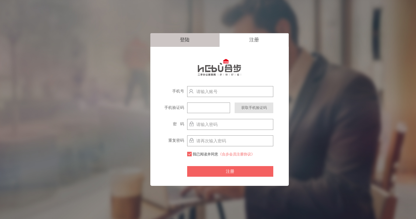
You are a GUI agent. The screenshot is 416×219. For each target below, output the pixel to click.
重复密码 (176, 140)
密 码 (178, 124)
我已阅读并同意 (221, 154)
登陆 (185, 39)
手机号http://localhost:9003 (171, 92)
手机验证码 (174, 107)
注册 (254, 39)
